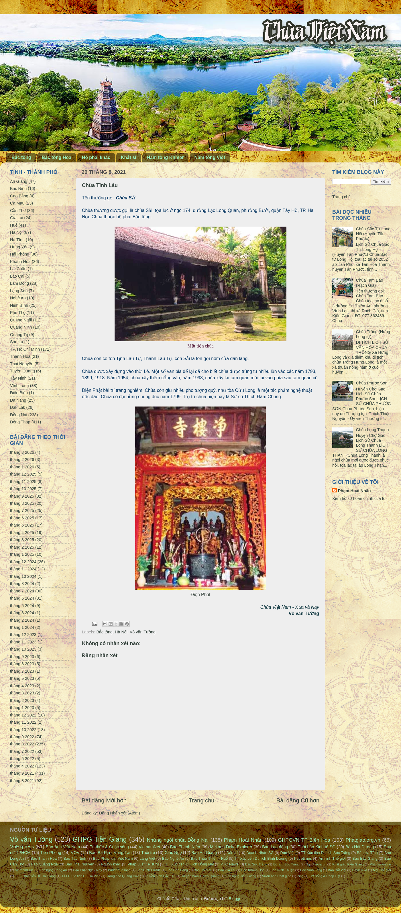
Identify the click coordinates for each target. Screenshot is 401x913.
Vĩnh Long (19, 385)
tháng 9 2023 (22, 656)
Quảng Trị (19, 334)
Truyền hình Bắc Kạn (160, 876)
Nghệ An (18, 298)
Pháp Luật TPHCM (143, 864)
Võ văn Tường (143, 632)
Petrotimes (303, 858)
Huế (13, 225)
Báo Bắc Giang (365, 858)
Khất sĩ (128, 157)
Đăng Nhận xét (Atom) (119, 813)
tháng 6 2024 (22, 598)
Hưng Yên (19, 247)
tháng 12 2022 (23, 715)
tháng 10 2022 (23, 729)
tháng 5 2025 (22, 525)
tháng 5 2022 (22, 758)
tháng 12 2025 (23, 474)
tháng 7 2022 (22, 751)
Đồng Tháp (20, 422)
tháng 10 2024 (23, 576)
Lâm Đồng (19, 283)
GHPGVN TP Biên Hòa (304, 840)
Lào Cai (17, 276)
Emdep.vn (359, 870)
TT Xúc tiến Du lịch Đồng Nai (190, 864)
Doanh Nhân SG (260, 853)
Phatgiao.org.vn (363, 840)
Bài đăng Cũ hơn (297, 800)
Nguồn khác (111, 864)
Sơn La (16, 341)
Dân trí (232, 853)
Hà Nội (121, 632)
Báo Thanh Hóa (44, 858)
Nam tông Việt (209, 157)
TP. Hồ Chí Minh (25, 349)
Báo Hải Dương (359, 847)
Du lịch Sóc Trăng (286, 864)
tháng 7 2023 (22, 671)
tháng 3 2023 (22, 693)
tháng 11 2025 (23, 481)
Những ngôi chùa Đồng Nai (178, 840)
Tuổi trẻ (148, 852)
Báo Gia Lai (226, 870)
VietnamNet (149, 847)
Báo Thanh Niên (185, 847)
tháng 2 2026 (22, 459)
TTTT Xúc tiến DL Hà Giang (35, 876)
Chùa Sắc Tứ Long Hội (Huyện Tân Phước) (373, 234)
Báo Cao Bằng (177, 870)
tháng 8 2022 (22, 744)
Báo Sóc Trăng (256, 864)
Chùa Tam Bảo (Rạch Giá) (369, 282)
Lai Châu (18, 268)
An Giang (18, 181)
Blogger (236, 898)
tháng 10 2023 (23, 649)
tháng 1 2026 (22, 467)
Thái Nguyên (22, 364)
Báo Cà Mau (203, 870)
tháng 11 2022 (23, 722)
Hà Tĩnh (17, 239)
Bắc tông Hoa (56, 157)
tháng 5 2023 (22, 678)
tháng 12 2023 (23, 634)
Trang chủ (202, 800)
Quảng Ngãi (21, 320)
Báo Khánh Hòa (252, 870)
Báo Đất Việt (337, 870)
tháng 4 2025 (22, 532)
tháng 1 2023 (22, 707)
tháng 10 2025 (23, 488)
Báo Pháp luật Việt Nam (113, 858)
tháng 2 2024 (22, 620)
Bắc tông (21, 157)
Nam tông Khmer (165, 157)
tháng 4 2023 (22, 686)
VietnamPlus (24, 870)
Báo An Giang (204, 852)
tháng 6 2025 (22, 518)
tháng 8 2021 (22, 780)
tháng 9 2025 (22, 496)
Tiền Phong (50, 852)
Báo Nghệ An (173, 858)
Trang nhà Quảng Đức (122, 876)
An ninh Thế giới (332, 858)
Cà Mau (17, 203)
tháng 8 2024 (22, 583)
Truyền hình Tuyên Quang (200, 876)
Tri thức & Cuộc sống (109, 847)
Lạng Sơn (18, 290)
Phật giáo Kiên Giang (348, 864)
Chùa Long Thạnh (372, 429)
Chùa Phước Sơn (372, 383)
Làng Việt (147, 858)
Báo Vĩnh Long (311, 870)
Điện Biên (19, 392)
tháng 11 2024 (23, 569)
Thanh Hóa (20, 356)
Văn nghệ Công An (53, 870)
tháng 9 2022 (22, 737)
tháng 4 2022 (22, 766)
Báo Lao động (275, 847)
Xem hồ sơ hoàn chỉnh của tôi (359, 498)
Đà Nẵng (18, 400)
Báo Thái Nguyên (79, 864)
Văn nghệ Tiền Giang (240, 876)
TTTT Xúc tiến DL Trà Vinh (81, 876)
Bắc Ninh (18, 188)
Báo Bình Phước (148, 870)
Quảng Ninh (21, 327)
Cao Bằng (19, 196)
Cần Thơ (18, 210)
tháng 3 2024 (22, 612)
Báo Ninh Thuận (282, 870)
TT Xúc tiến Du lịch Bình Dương (261, 858)
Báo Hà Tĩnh (367, 853)
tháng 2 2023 (22, 700)
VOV (75, 852)
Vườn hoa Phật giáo (276, 876)
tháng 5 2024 (22, 605)
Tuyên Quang (22, 371)
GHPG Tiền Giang (100, 839)
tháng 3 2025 (22, 539)
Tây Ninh (18, 378)
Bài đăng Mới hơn (104, 800)
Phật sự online (380, 864)
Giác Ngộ (173, 852)
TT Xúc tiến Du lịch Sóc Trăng (325, 853)
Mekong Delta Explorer (231, 847)
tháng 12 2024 (23, 561)
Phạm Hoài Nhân (354, 490)
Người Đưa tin (316, 864)
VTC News (229, 864)
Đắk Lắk (17, 407)
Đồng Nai (18, 415)
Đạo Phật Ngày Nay (87, 870)
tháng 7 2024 (22, 591)
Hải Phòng (19, 254)
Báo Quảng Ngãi (44, 864)
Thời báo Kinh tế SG (316, 847)
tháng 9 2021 (22, 773)
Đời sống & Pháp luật (324, 876)
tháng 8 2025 (22, 503)
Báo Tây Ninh (75, 858)
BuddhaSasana (119, 870)
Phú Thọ (17, 312)
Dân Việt (287, 853)
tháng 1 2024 (22, 627)
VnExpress (22, 846)
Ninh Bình (19, 305)
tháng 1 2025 (22, 554)
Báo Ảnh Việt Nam (63, 847)
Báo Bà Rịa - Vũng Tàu (110, 852)
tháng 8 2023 (22, 663)
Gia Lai (16, 217)
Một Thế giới (382, 870)
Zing (300, 876)
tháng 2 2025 (22, 547)
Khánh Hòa (20, 261)
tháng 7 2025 (22, 510)
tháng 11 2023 (23, 642)
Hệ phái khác (96, 157)
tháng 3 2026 (22, 452)
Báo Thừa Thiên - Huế (209, 858)
